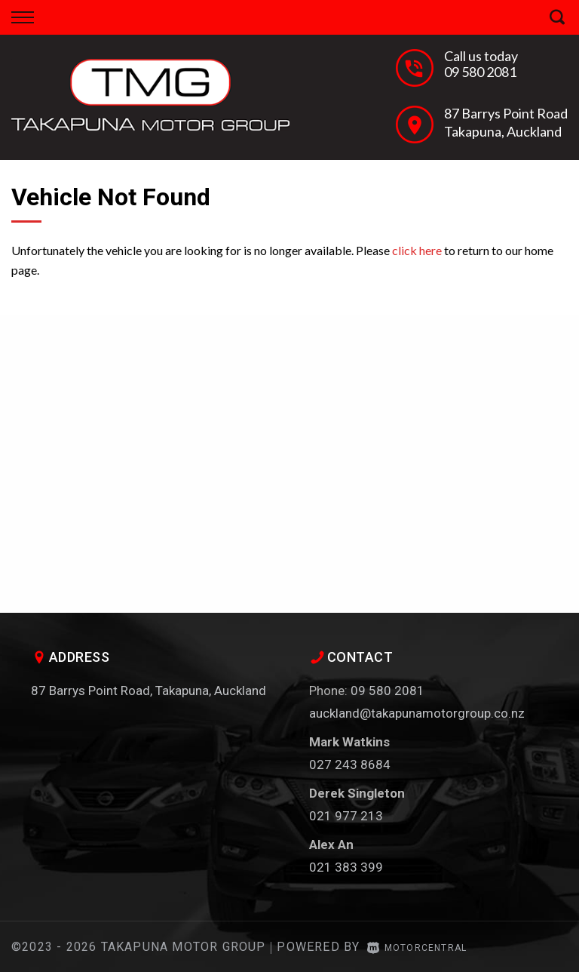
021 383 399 (346, 867)
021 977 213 (346, 815)
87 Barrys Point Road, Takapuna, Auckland (148, 690)
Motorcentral (417, 948)
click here (417, 250)
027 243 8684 (350, 764)
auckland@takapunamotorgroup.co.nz (417, 713)
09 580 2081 (480, 71)
